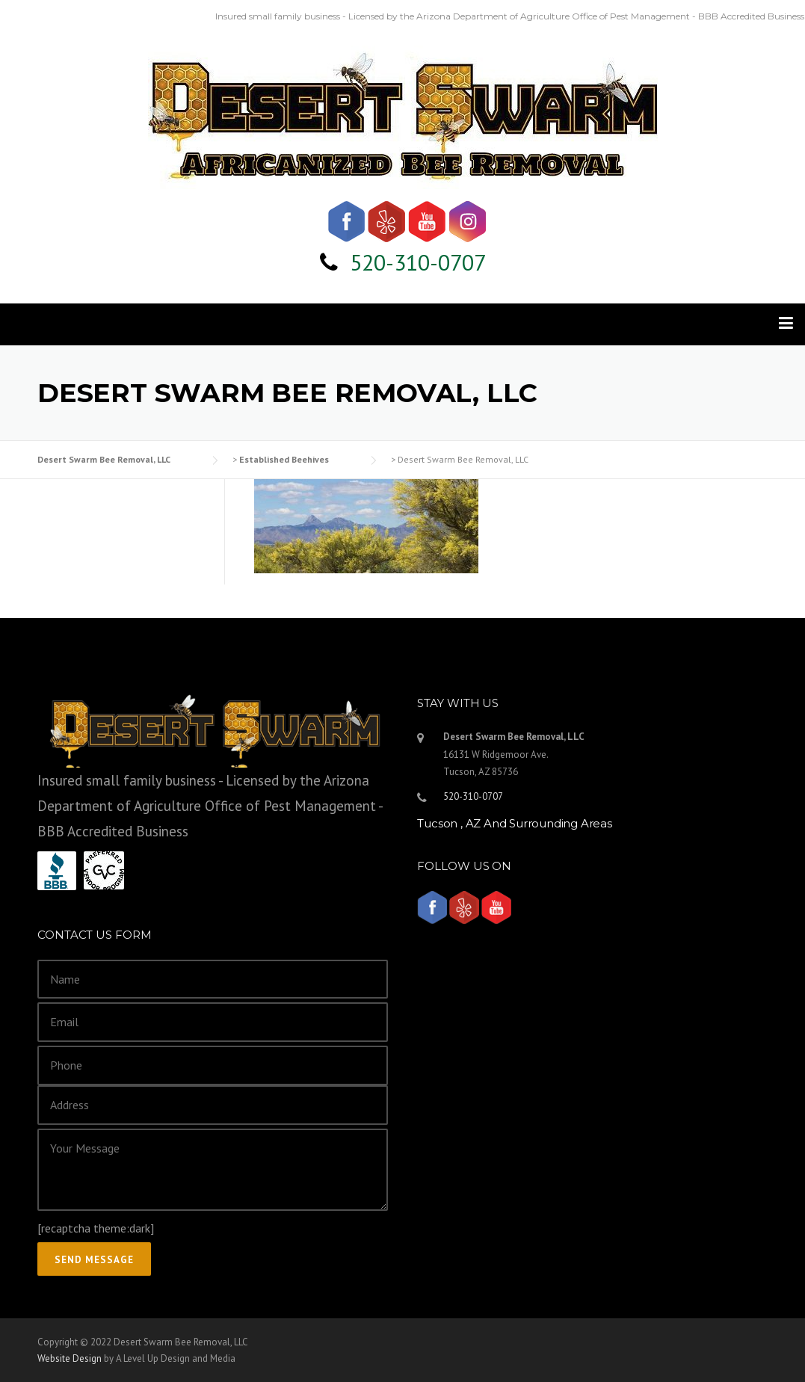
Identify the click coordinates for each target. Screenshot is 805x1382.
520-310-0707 (418, 262)
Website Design (69, 1358)
